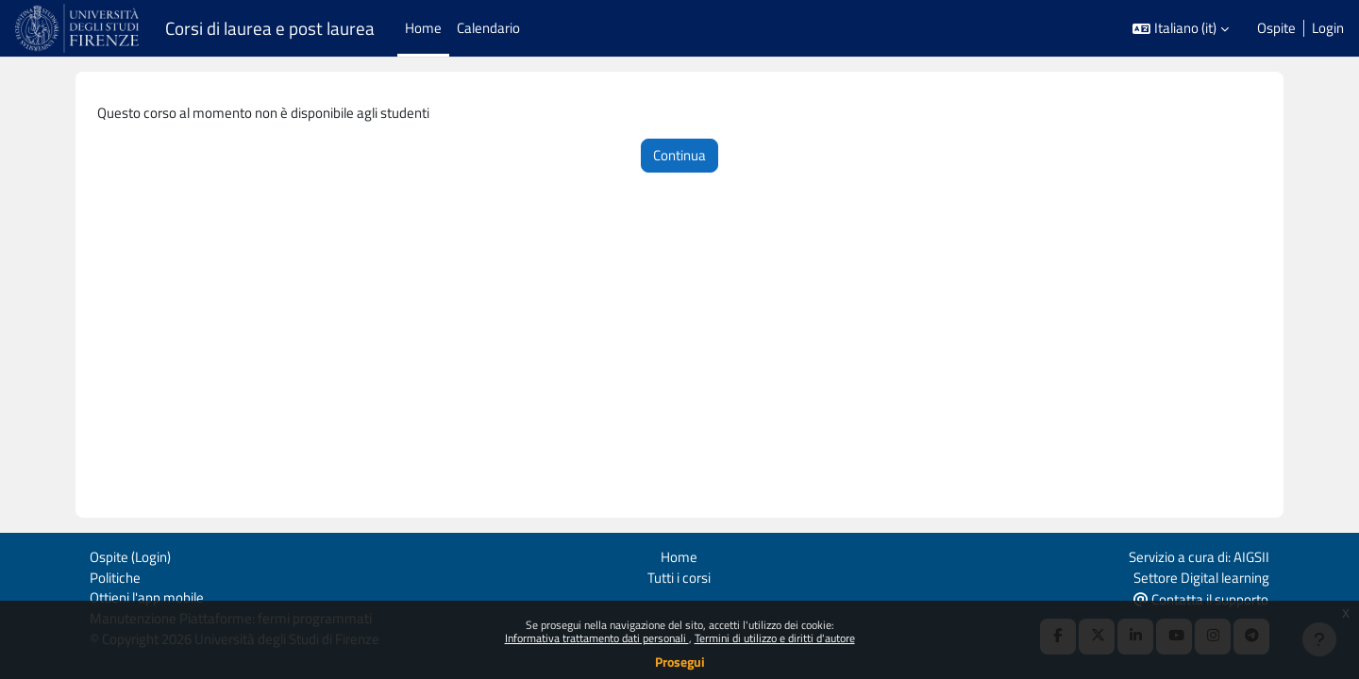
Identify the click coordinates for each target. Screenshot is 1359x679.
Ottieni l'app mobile (147, 596)
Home (679, 554)
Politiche (115, 575)
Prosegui (680, 661)
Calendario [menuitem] (488, 28)
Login (1328, 28)
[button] (1180, 29)
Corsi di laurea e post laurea (270, 28)
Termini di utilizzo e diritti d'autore (775, 638)
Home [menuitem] (423, 28)
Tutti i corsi (679, 575)
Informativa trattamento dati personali (597, 638)
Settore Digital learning (1201, 575)
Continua (679, 156)
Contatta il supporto (1200, 597)
